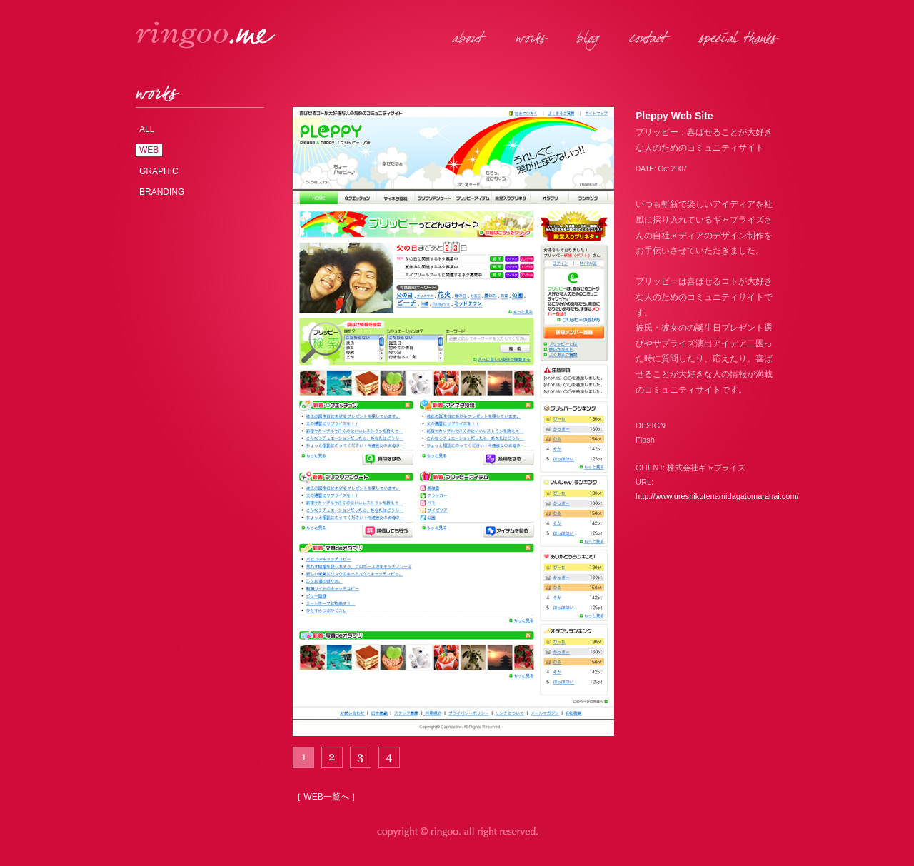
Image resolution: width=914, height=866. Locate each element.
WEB (149, 150)
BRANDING (161, 192)
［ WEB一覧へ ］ (326, 797)
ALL (146, 129)
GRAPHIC (159, 171)
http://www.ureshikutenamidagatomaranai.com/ (717, 496)
